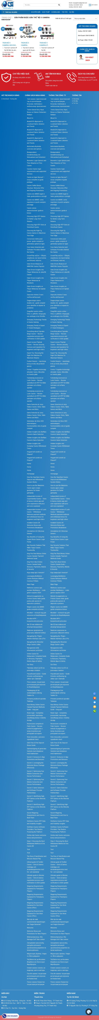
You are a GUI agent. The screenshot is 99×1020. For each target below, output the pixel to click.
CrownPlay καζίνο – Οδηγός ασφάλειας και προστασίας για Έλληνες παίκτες (36, 258)
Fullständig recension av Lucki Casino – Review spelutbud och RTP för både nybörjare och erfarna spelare (36, 383)
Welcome (30, 928)
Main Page (30, 584)
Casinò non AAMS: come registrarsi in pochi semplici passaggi (36, 202)
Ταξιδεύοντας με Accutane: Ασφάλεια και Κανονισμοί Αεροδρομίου (36, 962)
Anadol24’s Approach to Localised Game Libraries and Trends (35, 124)
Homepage (30, 474)
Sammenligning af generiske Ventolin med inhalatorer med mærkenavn (36, 751)
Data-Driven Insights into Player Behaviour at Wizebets (35, 280)
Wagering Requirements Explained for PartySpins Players (35, 888)
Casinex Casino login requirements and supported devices (36, 171)
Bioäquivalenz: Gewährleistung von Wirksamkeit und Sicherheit (36, 154)
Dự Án (71, 12)
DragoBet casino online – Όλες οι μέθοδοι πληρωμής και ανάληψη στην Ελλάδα (36, 313)
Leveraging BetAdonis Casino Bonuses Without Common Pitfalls (35, 578)
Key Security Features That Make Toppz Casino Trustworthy (36, 547)
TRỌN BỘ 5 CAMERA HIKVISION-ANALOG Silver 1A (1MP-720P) (28, 44)
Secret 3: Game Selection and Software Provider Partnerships (35, 790)
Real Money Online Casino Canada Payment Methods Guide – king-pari (36, 707)
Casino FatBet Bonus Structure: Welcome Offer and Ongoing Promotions (35, 188)
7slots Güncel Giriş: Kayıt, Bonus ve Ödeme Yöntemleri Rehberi (36, 112)
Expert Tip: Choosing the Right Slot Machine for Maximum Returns (35, 355)
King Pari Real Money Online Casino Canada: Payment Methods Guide (36, 556)
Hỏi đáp (75, 101)
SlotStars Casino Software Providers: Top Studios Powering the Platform (36, 829)
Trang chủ (6, 17)
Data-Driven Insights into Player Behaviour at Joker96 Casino (36, 272)
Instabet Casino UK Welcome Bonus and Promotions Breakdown (35, 525)
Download (55, 12)
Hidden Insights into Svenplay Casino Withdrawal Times (36, 446)
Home (29, 463)
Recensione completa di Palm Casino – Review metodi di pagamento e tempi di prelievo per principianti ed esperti (35, 728)
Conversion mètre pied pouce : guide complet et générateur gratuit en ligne (36, 241)
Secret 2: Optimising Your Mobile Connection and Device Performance (35, 773)
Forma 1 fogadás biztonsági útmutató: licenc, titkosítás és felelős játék (36, 372)
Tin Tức (65, 12)
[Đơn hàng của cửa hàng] (85, 19)
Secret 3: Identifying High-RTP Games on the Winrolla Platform (36, 798)
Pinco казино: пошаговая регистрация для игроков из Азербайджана (36, 684)
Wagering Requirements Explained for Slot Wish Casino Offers (35, 905)
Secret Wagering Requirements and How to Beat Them (35, 815)
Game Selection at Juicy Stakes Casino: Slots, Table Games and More (36, 406)
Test (28, 849)
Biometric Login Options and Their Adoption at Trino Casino (36, 163)
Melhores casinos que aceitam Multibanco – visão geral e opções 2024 (36, 590)
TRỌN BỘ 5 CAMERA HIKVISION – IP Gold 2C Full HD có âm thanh (9, 44)
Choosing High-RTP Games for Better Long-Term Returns (36, 218)
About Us (30, 118)
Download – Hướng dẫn (10, 99)
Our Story (30, 664)
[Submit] (59, 5)
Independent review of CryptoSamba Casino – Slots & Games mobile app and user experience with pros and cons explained (36, 501)
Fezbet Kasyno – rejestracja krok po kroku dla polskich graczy (36, 363)
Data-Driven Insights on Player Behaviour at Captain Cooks (36, 288)
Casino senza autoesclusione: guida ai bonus (35, 210)
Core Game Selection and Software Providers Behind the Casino (36, 249)
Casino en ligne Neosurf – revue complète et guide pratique (36, 179)
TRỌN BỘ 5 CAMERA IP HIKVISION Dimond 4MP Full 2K (46, 44)
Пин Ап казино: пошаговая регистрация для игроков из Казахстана (36, 976)
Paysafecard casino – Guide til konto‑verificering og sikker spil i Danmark (36, 676)
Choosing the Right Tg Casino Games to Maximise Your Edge (36, 233)
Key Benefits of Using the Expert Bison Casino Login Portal (36, 539)
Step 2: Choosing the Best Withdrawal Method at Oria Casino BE (36, 843)
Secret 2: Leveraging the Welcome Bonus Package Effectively (35, 765)
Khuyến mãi (35, 12)
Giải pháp (46, 12)
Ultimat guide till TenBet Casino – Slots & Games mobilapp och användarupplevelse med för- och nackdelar (35, 867)
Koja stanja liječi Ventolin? (35, 573)
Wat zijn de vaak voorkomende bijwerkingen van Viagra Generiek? (36, 921)
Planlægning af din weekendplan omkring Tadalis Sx (34, 693)
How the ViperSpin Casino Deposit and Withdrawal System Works (36, 479)
